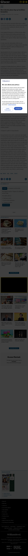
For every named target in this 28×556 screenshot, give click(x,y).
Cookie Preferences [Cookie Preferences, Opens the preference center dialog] (8, 109)
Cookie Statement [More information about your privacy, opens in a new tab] (12, 104)
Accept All (18, 108)
